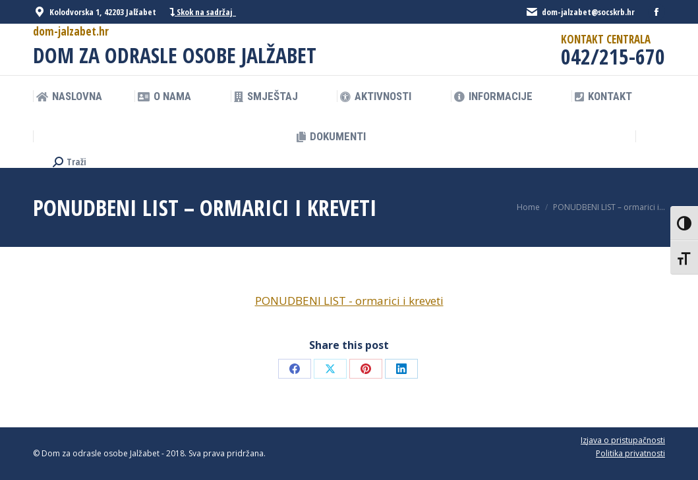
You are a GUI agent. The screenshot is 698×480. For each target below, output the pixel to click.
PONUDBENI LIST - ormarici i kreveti (349, 300)
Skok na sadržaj (202, 12)
